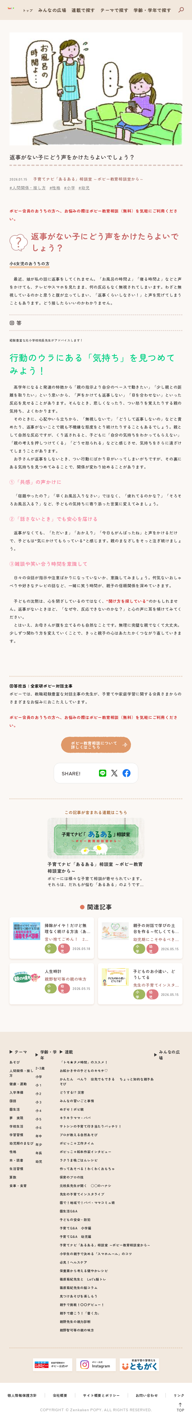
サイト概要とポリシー (101, 1395)
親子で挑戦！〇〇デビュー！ (82, 1304)
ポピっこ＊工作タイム (77, 1143)
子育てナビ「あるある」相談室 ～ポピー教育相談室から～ (105, 1245)
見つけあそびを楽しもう (79, 1296)
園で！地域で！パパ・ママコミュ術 (87, 1202)
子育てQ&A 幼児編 (76, 1236)
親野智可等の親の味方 (77, 1330)
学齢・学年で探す (157, 10)
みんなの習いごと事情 (77, 1100)
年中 (39, 1136)
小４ (39, 1110)
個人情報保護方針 (22, 1395)
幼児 (39, 1161)
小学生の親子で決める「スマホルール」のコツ (96, 1253)
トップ (59, 10)
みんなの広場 (80, 10)
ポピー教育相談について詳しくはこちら (94, 745)
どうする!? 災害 (72, 1092)
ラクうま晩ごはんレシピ (79, 1160)
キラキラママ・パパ (75, 1117)
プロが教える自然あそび (79, 1134)
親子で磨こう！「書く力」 (80, 1313)
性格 (13, 1151)
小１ (39, 1085)
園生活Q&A (69, 1211)
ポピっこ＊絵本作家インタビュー (86, 1151)
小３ (39, 1102)
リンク (179, 1395)
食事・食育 (18, 1185)
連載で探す (103, 10)
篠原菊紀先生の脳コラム (79, 1287)
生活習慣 (16, 1168)
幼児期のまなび (22, 1143)
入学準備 (16, 1092)
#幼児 (84, 188)
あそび (15, 1062)
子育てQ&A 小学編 (76, 1228)
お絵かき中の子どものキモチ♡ (84, 1070)
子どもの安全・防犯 (75, 1219)
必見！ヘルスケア (73, 1262)
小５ (39, 1119)
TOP (179, 1409)
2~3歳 (40, 1068)
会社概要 (60, 1395)
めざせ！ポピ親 (72, 1109)
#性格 (55, 188)
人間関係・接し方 (22, 1073)
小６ (39, 1127)
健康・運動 (18, 1083)
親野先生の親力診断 (75, 1321)
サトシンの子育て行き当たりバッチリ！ (91, 1126)
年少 (39, 1144)
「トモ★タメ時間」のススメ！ (84, 1062)
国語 (13, 1100)
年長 (39, 1153)
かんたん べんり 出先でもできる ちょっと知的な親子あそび (107, 1081)
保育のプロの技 (72, 1177)
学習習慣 (16, 1134)
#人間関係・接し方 (28, 188)
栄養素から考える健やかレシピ (84, 1270)
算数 (13, 1177)
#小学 (69, 188)
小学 (39, 1076)
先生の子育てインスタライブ (82, 1194)
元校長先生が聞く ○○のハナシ (86, 1185)
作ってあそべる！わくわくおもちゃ (87, 1168)
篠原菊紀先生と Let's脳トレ (83, 1279)
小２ (39, 1093)
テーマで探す (128, 10)
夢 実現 (16, 1117)
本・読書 (16, 1160)
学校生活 (16, 1126)
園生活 (15, 1109)
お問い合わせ (147, 1395)
